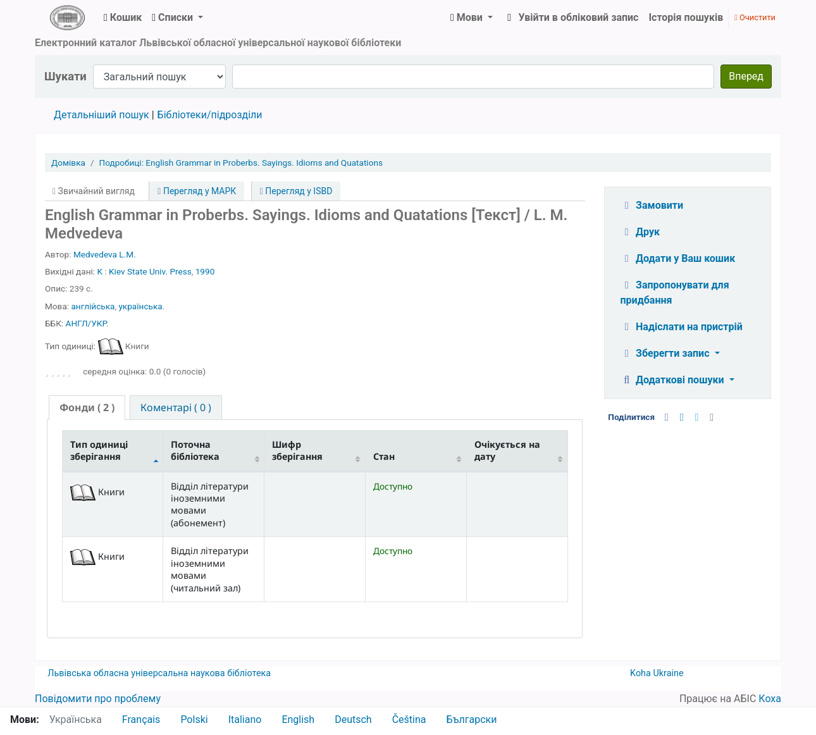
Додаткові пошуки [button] (674, 380)
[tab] (87, 407)
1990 (205, 271)
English (297, 719)
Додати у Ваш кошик (678, 258)
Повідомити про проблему (98, 699)
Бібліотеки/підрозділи (210, 115)
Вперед (746, 76)
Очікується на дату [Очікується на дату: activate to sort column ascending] (507, 450)
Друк (640, 232)
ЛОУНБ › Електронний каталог (67, 17)
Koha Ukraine (657, 673)
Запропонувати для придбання (675, 292)
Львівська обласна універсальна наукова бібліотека (159, 673)
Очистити (755, 17)
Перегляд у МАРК (197, 191)
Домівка (68, 163)
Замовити (652, 205)
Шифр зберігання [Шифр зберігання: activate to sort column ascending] (297, 450)
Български (471, 719)
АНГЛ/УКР (86, 323)
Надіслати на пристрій (682, 327)
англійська (92, 306)
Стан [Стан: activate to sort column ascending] (384, 456)
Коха (769, 699)
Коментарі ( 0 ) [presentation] (175, 407)
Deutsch (353, 719)
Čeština (409, 719)
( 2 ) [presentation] (86, 407)
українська (140, 306)
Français (141, 719)
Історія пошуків (685, 17)
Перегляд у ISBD (296, 191)
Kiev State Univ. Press (150, 271)
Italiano (245, 719)
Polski (193, 719)
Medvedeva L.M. (104, 254)
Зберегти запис (666, 353)
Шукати (65, 76)
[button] (123, 17)
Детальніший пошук (101, 115)
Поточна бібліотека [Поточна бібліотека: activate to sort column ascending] (195, 450)
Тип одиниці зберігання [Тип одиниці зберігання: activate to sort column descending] (99, 450)
